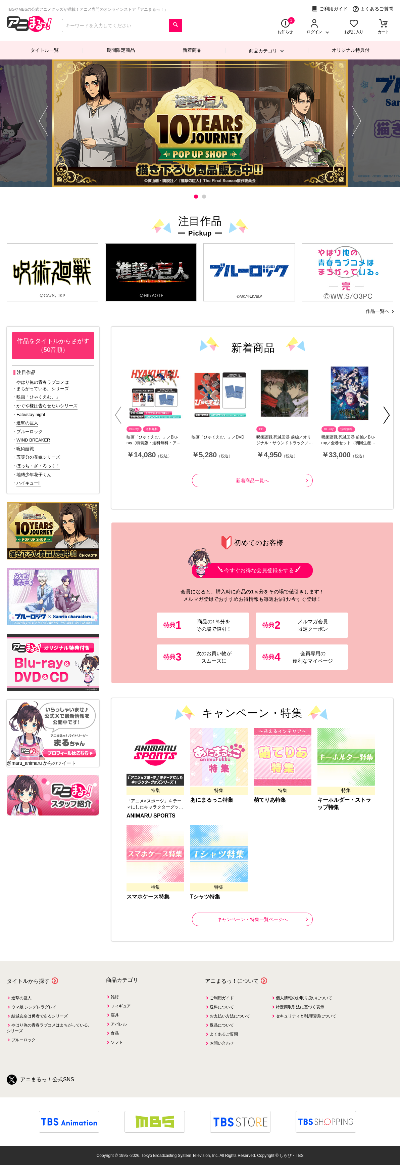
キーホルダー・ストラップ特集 (344, 803)
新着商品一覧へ (272, 480)
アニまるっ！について (232, 981)
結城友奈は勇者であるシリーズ (39, 1016)
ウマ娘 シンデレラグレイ (34, 1007)
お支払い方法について (230, 1016)
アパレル (119, 1024)
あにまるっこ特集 (211, 800)
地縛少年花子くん (33, 474)
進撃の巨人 (27, 422)
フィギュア (121, 1006)
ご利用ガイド (330, 9)
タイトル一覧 (45, 50)
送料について (222, 1007)
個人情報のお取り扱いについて (304, 998)
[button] (196, 197)
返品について (222, 1025)
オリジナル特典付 (350, 50)
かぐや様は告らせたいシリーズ (47, 405)
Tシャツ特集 (205, 897)
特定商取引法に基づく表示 (300, 1007)
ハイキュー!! (28, 483)
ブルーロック (29, 431)
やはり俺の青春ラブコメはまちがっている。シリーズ (42, 385)
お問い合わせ (222, 1043)
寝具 (115, 1015)
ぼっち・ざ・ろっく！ (38, 465)
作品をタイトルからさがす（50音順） (53, 345)
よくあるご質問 (373, 9)
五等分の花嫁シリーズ (38, 457)
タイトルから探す (28, 981)
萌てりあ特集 (270, 800)
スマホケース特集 (148, 897)
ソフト (117, 1042)
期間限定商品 (121, 50)
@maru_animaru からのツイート (41, 763)
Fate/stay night (30, 414)
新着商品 (192, 50)
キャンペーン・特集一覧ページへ (262, 919)
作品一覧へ (377, 311)
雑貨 (115, 997)
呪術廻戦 (25, 448)
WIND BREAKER (33, 440)
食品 (115, 1033)
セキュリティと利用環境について (306, 1016)
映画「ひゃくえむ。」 (38, 397)
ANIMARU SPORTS (151, 816)
